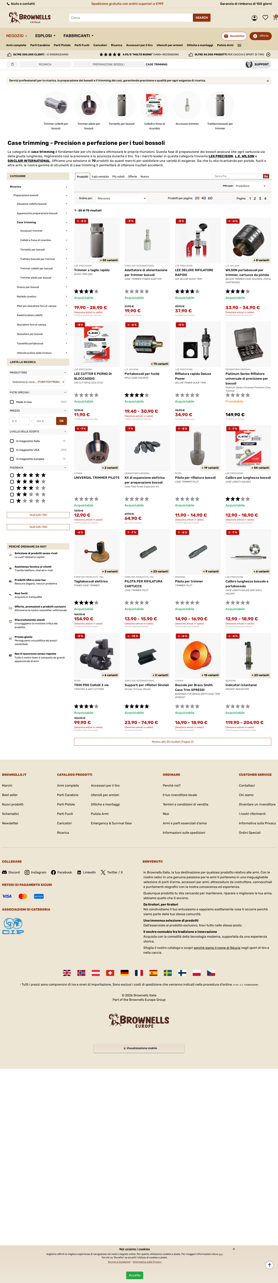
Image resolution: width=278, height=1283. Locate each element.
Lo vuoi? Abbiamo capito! (29, 557)
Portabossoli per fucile (142, 374)
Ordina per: (86, 198)
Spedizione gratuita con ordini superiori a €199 (127, 4)
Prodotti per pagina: (180, 198)
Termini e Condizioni (119, 1262)
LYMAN (78, 473)
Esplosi (43, 35)
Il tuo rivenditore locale (180, 795)
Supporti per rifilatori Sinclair (147, 685)
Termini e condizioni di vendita (185, 804)
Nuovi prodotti (12, 804)
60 (210, 198)
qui (220, 1254)
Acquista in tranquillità (28, 596)
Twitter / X (112, 872)
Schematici (10, 814)
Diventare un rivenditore (257, 804)
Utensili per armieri (170, 45)
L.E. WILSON (244, 156)
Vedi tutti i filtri (38, 515)
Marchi (7, 785)
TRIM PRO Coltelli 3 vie (91, 685)
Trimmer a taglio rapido (92, 270)
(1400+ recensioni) (151, 54)
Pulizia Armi (225, 45)
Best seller (10, 795)
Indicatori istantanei (241, 685)
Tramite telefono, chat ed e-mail (34, 570)
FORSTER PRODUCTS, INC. (89, 577)
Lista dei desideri (266, 17)
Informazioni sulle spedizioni (184, 833)
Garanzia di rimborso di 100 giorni (246, 4)
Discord (11, 872)
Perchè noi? (172, 785)
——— (239, 45)
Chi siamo (246, 795)
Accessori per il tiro (139, 45)
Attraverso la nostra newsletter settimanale (41, 610)
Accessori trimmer (133, 315)
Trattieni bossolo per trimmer (87, 315)
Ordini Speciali (250, 833)
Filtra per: (228, 186)
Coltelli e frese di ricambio (86, 419)
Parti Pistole (62, 45)
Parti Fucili (82, 45)
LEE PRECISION (221, 156)
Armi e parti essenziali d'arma (185, 823)
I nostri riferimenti (252, 814)
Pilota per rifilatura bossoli (195, 478)
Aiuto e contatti (20, 4)
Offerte (264, 36)
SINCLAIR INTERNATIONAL (29, 161)
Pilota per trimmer (189, 581)
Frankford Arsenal (238, 369)
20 (197, 198)
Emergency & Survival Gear (111, 823)
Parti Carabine (40, 45)
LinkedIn (86, 872)
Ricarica (116, 45)
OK (61, 421)
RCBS (178, 473)
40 (203, 198)
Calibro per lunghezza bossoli (248, 478)
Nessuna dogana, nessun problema (36, 583)
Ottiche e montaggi (200, 45)
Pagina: (241, 198)
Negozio (15, 35)
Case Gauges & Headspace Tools (241, 730)
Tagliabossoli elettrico (91, 581)
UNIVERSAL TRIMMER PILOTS (96, 478)
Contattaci (247, 785)
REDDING (180, 577)
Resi (166, 814)
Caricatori (100, 45)
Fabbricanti (76, 35)
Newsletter (10, 823)
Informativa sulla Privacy (257, 823)
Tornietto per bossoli (184, 315)
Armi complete (16, 45)
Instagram (35, 872)
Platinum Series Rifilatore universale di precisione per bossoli (247, 378)
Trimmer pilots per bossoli (86, 523)
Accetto (135, 1275)
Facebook (61, 872)
